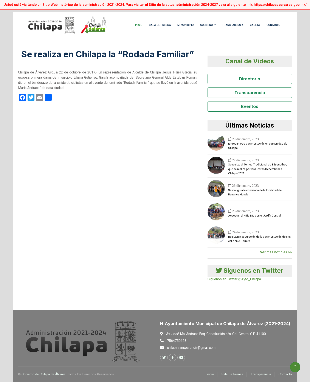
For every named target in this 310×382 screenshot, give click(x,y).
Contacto (273, 25)
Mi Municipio (185, 25)
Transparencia (232, 25)
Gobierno (206, 25)
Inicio (139, 25)
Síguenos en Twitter (249, 270)
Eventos (249, 106)
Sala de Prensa (160, 25)
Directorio (249, 78)
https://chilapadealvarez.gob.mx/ (280, 4)
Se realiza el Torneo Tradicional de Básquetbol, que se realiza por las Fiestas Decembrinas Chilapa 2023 (257, 169)
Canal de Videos (249, 61)
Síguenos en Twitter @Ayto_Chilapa (234, 279)
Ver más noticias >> (276, 252)
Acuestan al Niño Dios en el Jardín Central (254, 216)
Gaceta (255, 25)
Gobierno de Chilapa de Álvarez (44, 374)
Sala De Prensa (232, 374)
